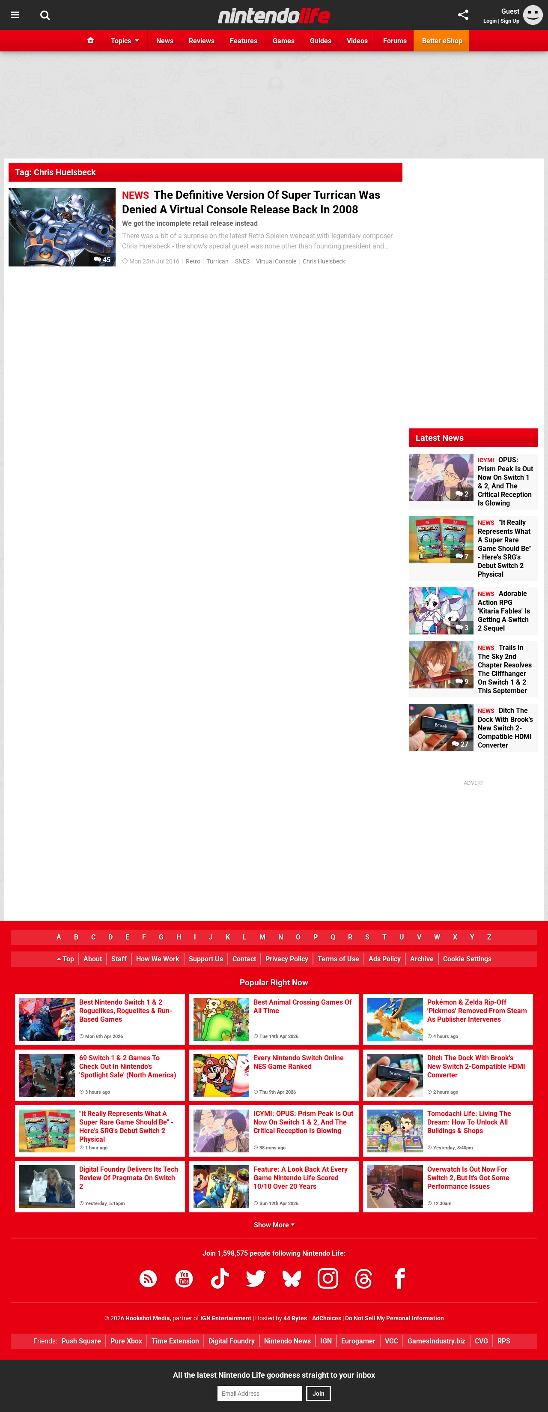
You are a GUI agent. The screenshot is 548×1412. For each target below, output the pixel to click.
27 (460, 744)
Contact (244, 959)
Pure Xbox (126, 1341)
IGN (326, 1341)
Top (65, 959)
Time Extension (175, 1341)
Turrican (218, 261)
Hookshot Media (147, 1318)
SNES (242, 261)
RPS (503, 1341)
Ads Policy (385, 959)
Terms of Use (338, 959)
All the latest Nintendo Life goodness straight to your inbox (274, 1374)
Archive (422, 959)
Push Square (81, 1341)
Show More (274, 1225)
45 (102, 260)
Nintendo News (287, 1341)
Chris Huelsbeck (324, 261)
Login (490, 21)
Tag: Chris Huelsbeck (55, 172)
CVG (481, 1341)
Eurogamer (358, 1341)
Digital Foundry (231, 1341)
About (92, 959)
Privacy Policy (286, 959)
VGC (391, 1341)
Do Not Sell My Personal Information (394, 1318)
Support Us (206, 959)
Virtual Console (276, 261)
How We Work (157, 959)
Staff (119, 959)
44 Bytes (295, 1318)
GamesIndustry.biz (436, 1341)
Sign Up (509, 21)
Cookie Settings (467, 959)
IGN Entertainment (225, 1318)
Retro (193, 261)
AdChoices (326, 1318)
